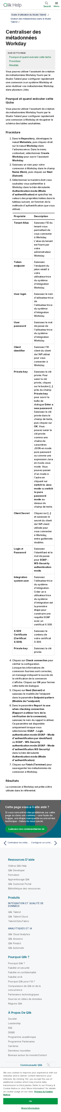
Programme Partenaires (21, 1041)
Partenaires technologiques (23, 994)
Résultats (14, 65)
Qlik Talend (14, 912)
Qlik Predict (14, 943)
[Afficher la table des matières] (6, 15)
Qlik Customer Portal (19, 884)
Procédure (14, 61)
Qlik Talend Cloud (18, 916)
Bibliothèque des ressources (24, 888)
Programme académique (22, 1037)
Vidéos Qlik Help (17, 865)
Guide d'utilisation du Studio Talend (28, 14)
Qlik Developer (16, 870)
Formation (13, 874)
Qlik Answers (15, 938)
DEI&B (11, 1032)
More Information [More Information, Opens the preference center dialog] (30, 1108)
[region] (30, 1090)
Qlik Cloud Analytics (19, 934)
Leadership (14, 1023)
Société (12, 1018)
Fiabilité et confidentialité (22, 972)
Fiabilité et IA (15, 977)
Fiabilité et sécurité (18, 967)
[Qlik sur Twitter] (48, 1065)
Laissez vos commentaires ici (26, 828)
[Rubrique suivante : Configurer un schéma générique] (45, 843)
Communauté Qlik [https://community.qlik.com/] (31, 1065)
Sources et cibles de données (25, 999)
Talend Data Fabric (18, 921)
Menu (56, 6)
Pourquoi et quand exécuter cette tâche (30, 57)
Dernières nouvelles (19, 1050)
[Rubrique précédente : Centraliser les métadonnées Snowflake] (16, 843)
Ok (30, 1101)
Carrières (13, 1046)
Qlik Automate (16, 947)
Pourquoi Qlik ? (16, 963)
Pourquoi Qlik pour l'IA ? (21, 981)
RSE (10, 1027)
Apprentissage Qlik (18, 879)
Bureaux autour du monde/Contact (27, 1055)
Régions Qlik (15, 1003)
